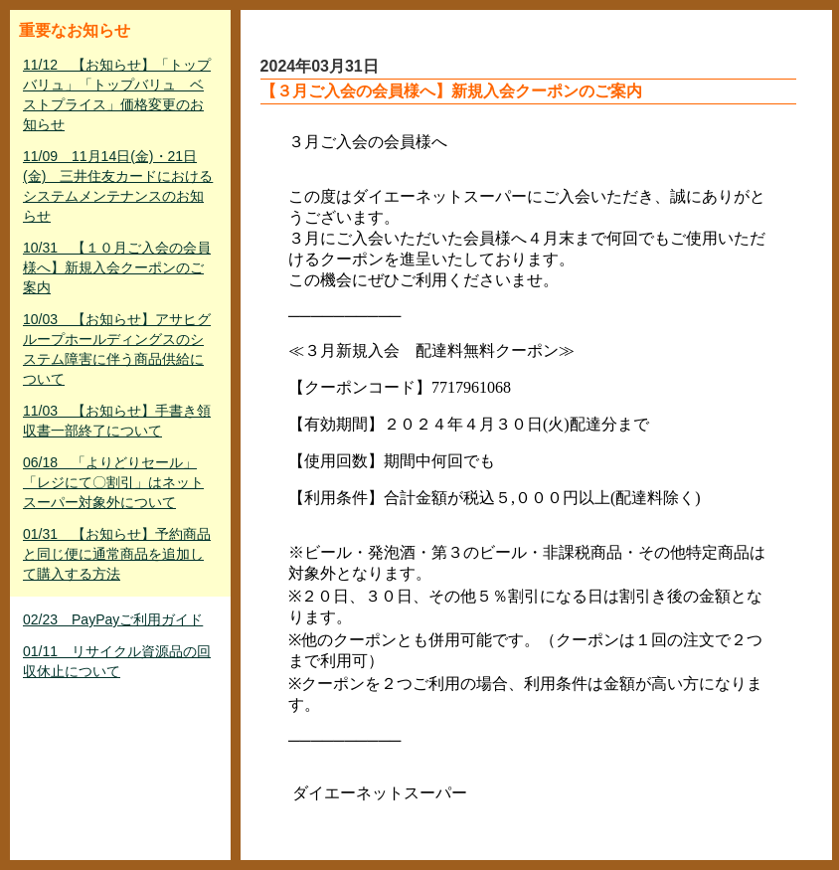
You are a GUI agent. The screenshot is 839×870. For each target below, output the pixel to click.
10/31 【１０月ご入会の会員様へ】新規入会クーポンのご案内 (117, 267)
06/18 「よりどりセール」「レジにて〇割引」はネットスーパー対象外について (113, 482)
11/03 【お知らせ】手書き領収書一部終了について (117, 420)
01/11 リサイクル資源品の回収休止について (117, 661)
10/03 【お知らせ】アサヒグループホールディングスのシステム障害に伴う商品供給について (117, 349)
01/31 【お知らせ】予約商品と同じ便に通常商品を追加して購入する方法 (117, 554)
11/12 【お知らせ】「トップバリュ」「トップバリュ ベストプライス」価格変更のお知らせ (117, 94)
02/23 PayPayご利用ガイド (113, 619)
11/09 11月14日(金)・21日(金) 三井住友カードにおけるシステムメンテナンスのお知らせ (118, 186)
